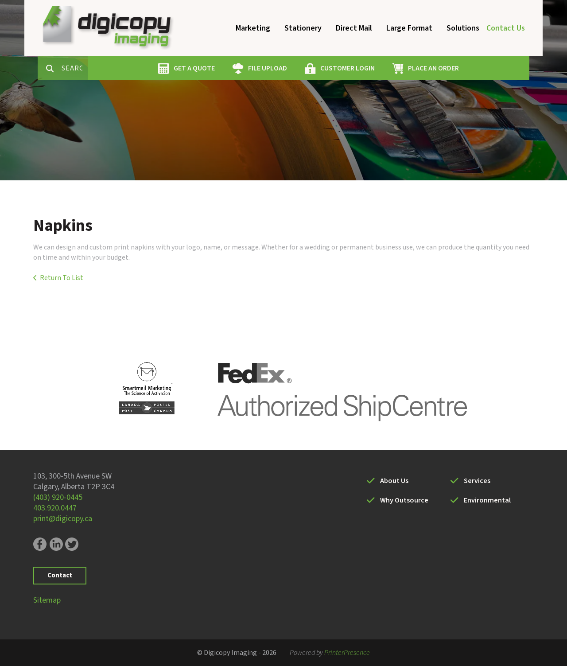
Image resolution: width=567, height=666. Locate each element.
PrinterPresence (347, 653)
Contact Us (505, 28)
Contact (59, 575)
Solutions (463, 28)
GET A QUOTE (225, 68)
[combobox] (106, 68)
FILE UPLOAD (299, 68)
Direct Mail (354, 28)
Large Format (409, 28)
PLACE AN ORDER (464, 68)
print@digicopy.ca (62, 518)
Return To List (61, 278)
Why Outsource (404, 500)
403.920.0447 (55, 508)
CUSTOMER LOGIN (379, 68)
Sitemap (47, 600)
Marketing (253, 28)
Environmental (487, 500)
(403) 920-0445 (57, 497)
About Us (394, 481)
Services (477, 481)
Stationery (303, 28)
